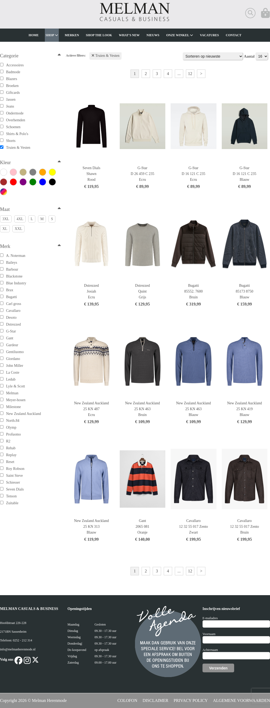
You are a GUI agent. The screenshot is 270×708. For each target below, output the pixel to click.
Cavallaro (10, 311)
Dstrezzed (10, 324)
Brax (6, 290)
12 (190, 73)
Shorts (8, 141)
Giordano (10, 359)
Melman (9, 393)
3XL (5, 219)
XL (4, 229)
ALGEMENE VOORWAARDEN (241, 700)
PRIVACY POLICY (191, 700)
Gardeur (9, 345)
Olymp (8, 427)
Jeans (7, 106)
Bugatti (8, 297)
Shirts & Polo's (14, 134)
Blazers (8, 79)
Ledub (8, 379)
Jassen (8, 99)
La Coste (9, 372)
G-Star (8, 331)
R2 (5, 441)
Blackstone (11, 276)
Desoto (8, 318)
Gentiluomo (12, 352)
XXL (18, 229)
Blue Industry (13, 283)
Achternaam (210, 650)
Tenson (8, 496)
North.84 (9, 421)
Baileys (8, 263)
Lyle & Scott (12, 386)
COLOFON (127, 700)
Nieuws (153, 35)
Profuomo (10, 434)
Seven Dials (12, 489)
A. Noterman (12, 256)
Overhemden (12, 120)
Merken (72, 35)
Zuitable (9, 503)
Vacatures (209, 35)
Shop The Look (99, 35)
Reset (7, 462)
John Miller (11, 366)
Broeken (9, 86)
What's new (129, 35)
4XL (20, 219)
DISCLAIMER (155, 700)
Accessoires (12, 65)
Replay (8, 455)
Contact (233, 35)
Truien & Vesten (15, 148)
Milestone (10, 407)
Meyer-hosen (13, 400)
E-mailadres (210, 618)
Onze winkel (179, 35)
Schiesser (10, 482)
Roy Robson (12, 469)
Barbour (9, 269)
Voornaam (208, 634)
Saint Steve (11, 476)
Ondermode (11, 113)
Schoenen (10, 127)
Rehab (8, 448)
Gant (6, 338)
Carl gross (10, 304)
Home (34, 35)
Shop (52, 35)
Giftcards (10, 93)
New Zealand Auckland (20, 414)
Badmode (10, 72)
